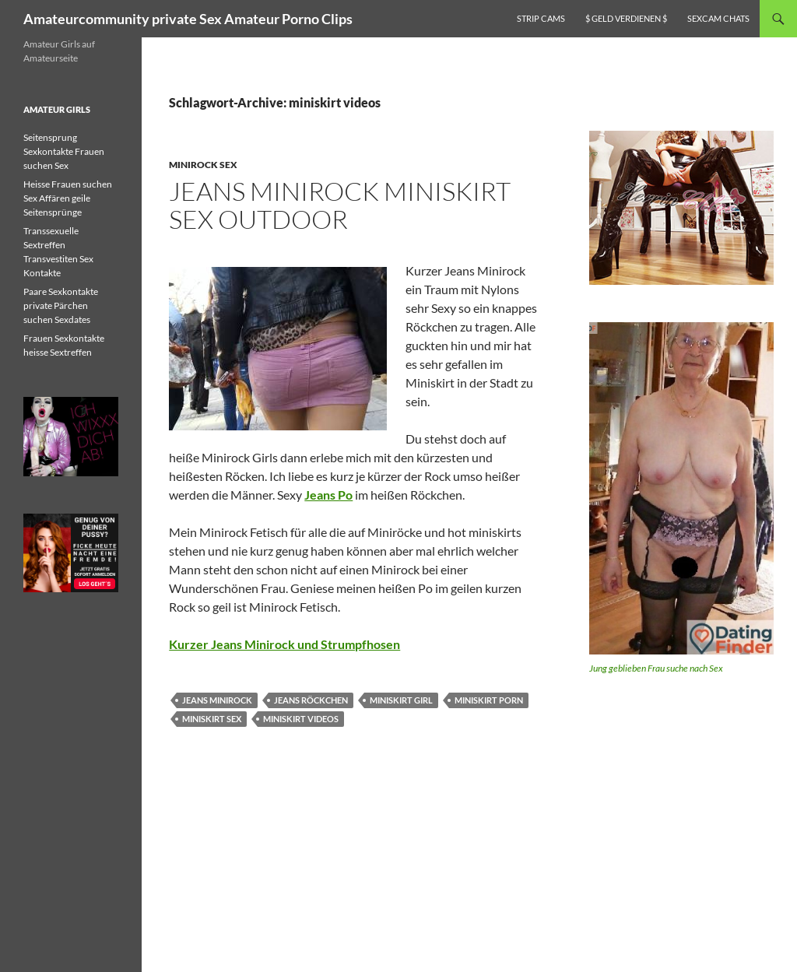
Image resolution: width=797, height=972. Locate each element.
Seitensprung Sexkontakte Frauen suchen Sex (63, 151)
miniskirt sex (211, 719)
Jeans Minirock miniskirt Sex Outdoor (340, 205)
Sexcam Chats (718, 18)
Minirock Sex (203, 164)
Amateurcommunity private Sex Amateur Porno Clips (188, 18)
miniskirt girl (401, 700)
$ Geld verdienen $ (626, 18)
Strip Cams (541, 18)
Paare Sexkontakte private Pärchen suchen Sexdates (60, 305)
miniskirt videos (301, 719)
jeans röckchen (311, 700)
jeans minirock (217, 700)
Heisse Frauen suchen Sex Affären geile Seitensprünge (67, 198)
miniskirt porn (489, 700)
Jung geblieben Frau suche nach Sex (656, 668)
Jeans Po (328, 494)
